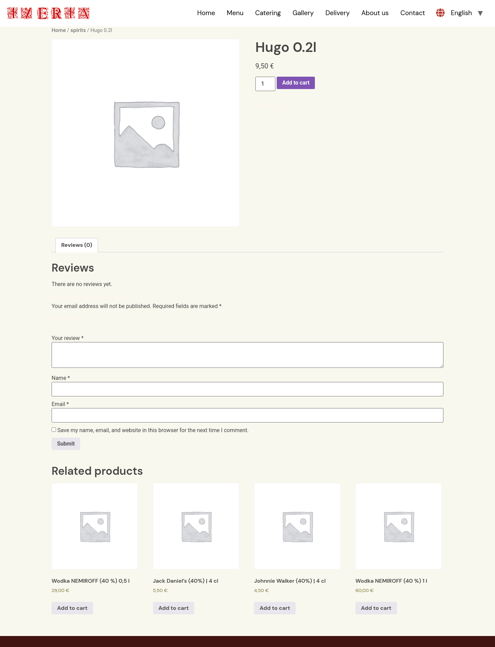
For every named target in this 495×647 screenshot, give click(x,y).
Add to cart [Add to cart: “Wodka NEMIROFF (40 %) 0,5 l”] (72, 608)
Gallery (303, 13)
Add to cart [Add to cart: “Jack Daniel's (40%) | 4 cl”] (173, 608)
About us (375, 13)
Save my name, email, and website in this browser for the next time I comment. (153, 430)
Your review (68, 338)
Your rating (67, 318)
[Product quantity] (265, 84)
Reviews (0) (76, 245)
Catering (268, 13)
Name (61, 378)
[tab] (76, 245)
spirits (78, 30)
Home (206, 13)
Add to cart (296, 82)
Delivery (338, 13)
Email (60, 404)
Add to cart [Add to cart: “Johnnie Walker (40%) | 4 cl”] (275, 608)
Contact (412, 13)
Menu (235, 13)
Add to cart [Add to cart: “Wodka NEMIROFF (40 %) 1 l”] (376, 608)
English (461, 13)
